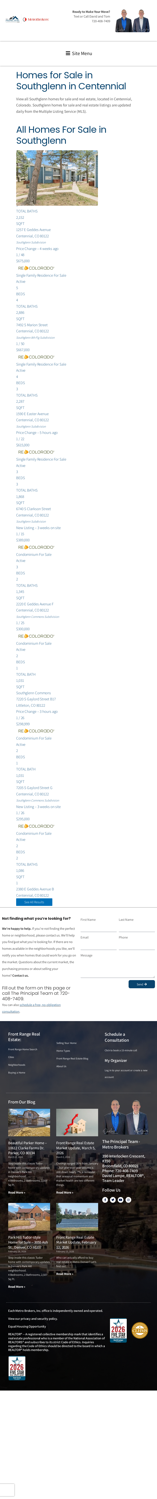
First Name (88, 919)
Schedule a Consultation (117, 1037)
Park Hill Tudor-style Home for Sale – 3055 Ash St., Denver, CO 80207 (28, 1242)
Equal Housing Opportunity (27, 1326)
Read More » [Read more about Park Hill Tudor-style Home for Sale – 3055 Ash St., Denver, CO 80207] (16, 1287)
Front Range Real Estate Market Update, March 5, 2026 (75, 1147)
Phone (123, 937)
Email (85, 937)
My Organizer (116, 1060)
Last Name (126, 919)
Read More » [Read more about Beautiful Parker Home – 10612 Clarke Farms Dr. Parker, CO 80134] (16, 1192)
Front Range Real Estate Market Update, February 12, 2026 (76, 1242)
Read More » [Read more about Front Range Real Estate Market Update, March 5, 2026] (64, 1192)
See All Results (34, 902)
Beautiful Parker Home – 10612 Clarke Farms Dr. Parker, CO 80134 (27, 1147)
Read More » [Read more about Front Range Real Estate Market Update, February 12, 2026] (64, 1274)
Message (86, 955)
